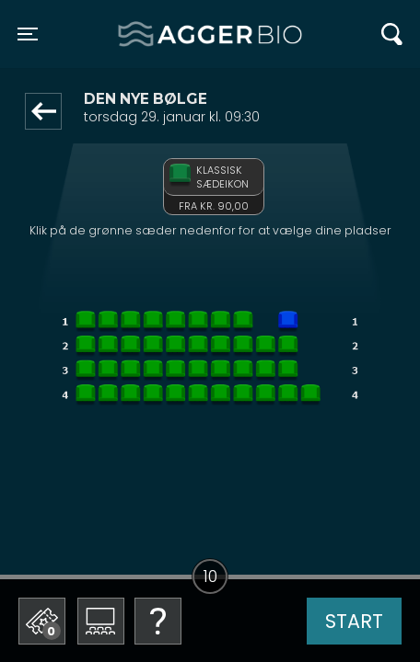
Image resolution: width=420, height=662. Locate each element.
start (354, 621)
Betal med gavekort (157, 529)
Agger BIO (162, 34)
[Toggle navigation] (27, 34)
